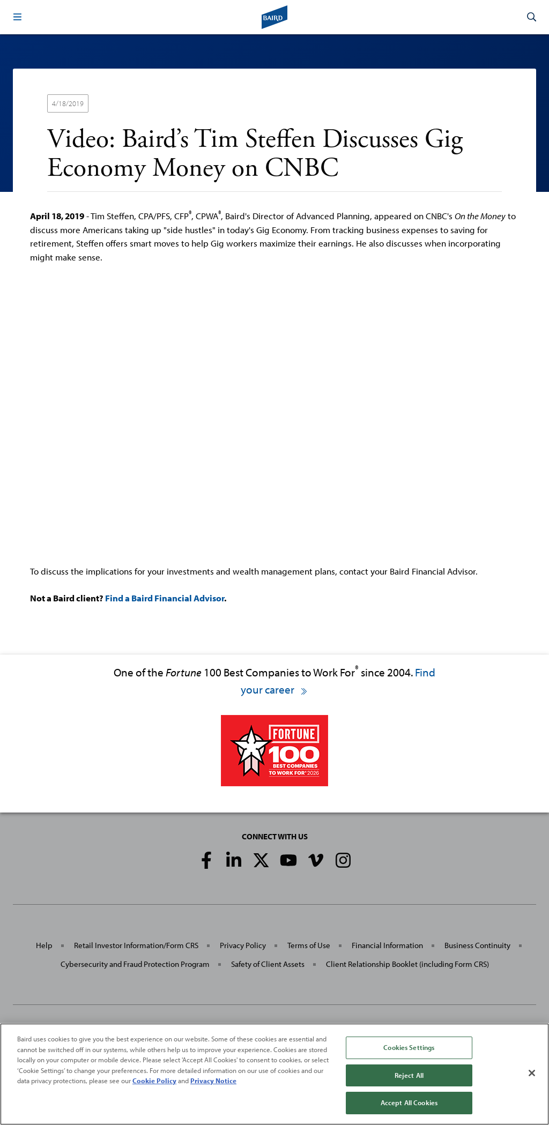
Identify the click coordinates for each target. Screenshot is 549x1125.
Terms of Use (308, 945)
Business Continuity (477, 945)
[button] (17, 17)
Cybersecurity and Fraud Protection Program (135, 964)
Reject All (409, 1075)
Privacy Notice (213, 1080)
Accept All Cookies (409, 1102)
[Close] (532, 1073)
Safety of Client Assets (268, 964)
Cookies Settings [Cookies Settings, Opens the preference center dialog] (408, 1047)
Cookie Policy (154, 1080)
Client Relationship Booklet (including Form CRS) (407, 964)
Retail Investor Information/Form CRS (136, 945)
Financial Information (387, 945)
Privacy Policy (243, 945)
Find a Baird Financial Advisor (164, 598)
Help (44, 945)
